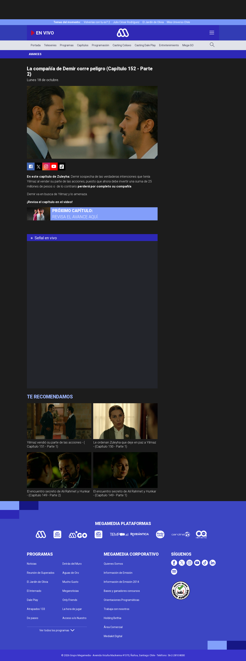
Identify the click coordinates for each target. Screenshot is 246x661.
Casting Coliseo (122, 45)
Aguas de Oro (70, 572)
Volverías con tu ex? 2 (97, 22)
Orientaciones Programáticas (121, 599)
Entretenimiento (169, 45)
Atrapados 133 (36, 609)
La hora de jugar (72, 609)
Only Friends (69, 599)
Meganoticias (70, 590)
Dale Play (32, 599)
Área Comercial (113, 627)
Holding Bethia (112, 618)
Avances (35, 54)
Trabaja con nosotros (116, 609)
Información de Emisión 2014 (121, 581)
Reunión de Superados (40, 572)
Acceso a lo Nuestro (74, 618)
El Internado (34, 590)
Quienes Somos (113, 563)
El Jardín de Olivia (153, 22)
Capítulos (82, 45)
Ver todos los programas (56, 630)
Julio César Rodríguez (126, 22)
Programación (100, 45)
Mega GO (188, 45)
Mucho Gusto (70, 581)
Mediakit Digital (113, 636)
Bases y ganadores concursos (122, 590)
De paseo (32, 618)
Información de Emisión (118, 572)
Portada (36, 45)
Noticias (32, 563)
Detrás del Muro (72, 563)
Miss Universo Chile (178, 22)
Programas (67, 45)
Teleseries (50, 45)
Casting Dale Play (145, 45)
